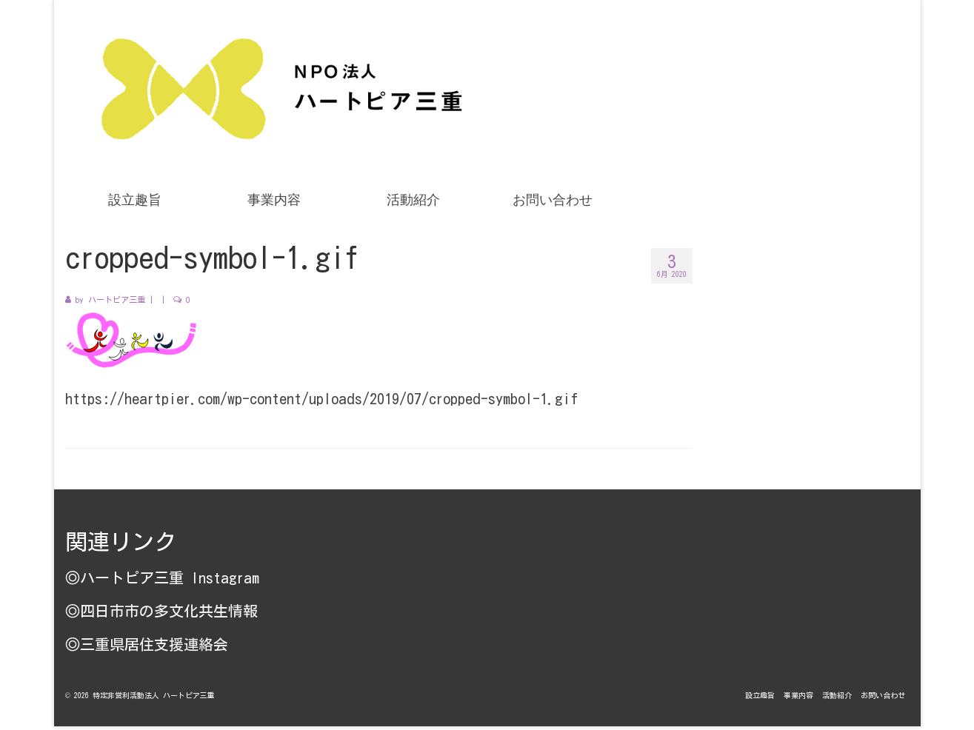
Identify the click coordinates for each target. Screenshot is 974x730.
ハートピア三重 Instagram (169, 577)
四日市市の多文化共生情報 (169, 610)
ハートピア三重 (116, 299)
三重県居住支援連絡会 (154, 644)
